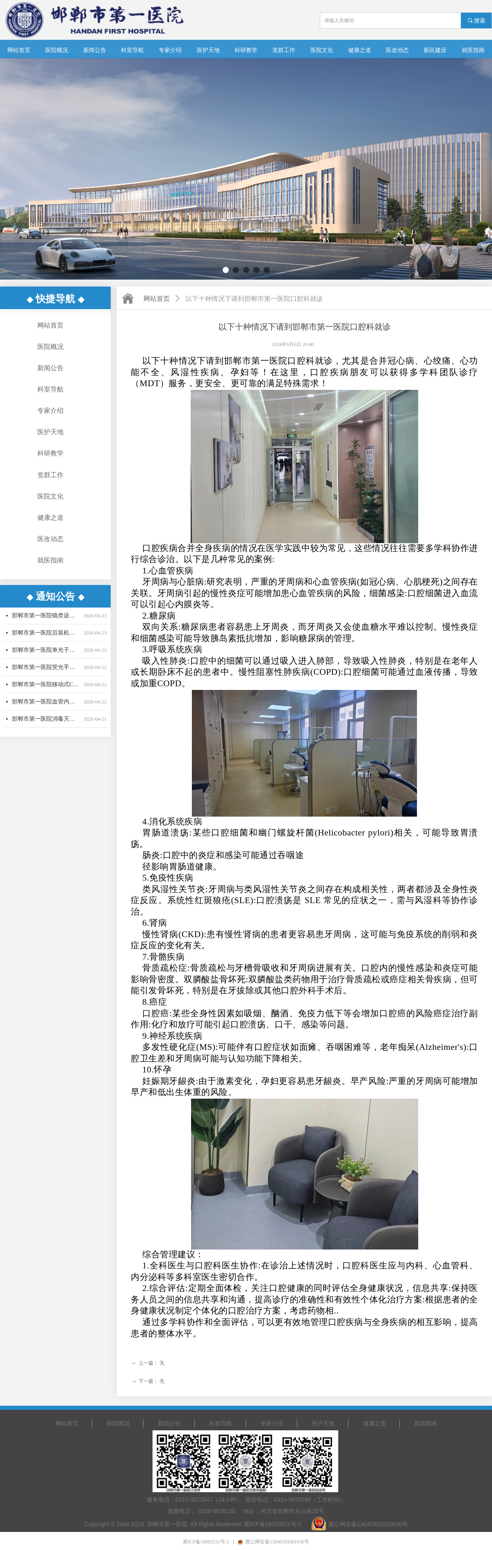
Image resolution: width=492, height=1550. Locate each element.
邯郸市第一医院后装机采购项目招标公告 (46, 639)
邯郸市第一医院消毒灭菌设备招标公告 (46, 725)
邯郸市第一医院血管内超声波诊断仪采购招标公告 (46, 708)
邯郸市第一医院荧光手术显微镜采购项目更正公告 (46, 673)
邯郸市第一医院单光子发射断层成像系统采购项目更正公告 (46, 656)
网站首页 (157, 298)
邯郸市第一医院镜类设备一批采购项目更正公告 (46, 622)
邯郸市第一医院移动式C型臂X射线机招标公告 (46, 690)
